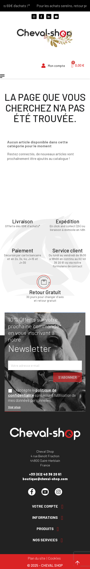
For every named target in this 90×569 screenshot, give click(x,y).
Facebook (31, 491)
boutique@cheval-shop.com (45, 479)
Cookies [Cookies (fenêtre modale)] (54, 558)
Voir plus (14, 407)
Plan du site (36, 558)
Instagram (58, 491)
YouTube (45, 491)
